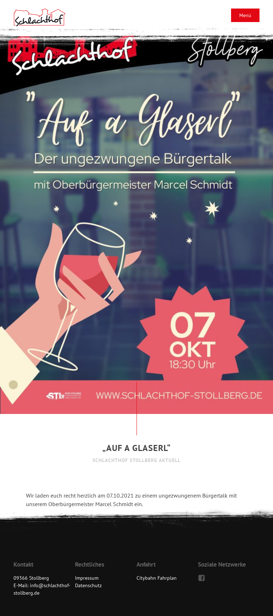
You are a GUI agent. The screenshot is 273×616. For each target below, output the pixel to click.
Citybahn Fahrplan (156, 578)
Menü (245, 15)
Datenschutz (88, 585)
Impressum (86, 578)
